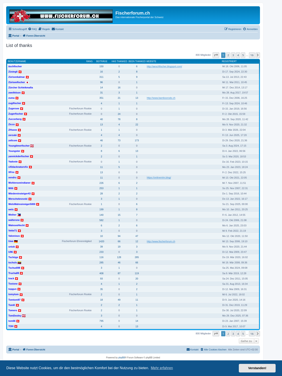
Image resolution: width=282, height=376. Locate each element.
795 (101, 321)
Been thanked (137, 61)
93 (101, 278)
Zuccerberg (15, 119)
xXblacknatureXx (18, 167)
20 (136, 278)
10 (101, 236)
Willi (10, 188)
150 (101, 66)
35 (101, 289)
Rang (89, 61)
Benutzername (17, 61)
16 (101, 71)
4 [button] (238, 55)
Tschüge (13, 257)
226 (101, 183)
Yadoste (13, 161)
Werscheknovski (18, 198)
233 (101, 252)
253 (101, 188)
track (11, 278)
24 (119, 114)
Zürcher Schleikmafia (20, 87)
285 (137, 257)
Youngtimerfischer (19, 145)
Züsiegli (13, 71)
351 (101, 98)
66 (119, 241)
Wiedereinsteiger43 (19, 193)
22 (136, 124)
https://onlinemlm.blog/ (159, 177)
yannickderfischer (18, 156)
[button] (216, 55)
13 (136, 98)
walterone (14, 220)
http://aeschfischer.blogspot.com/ (164, 66)
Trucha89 (13, 273)
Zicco (11, 124)
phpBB (121, 357)
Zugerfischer (15, 113)
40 (101, 119)
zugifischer (14, 103)
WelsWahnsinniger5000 (21, 204)
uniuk (11, 246)
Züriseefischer (16, 82)
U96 (10, 252)
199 (101, 209)
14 (101, 87)
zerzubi (12, 135)
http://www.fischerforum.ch (161, 241)
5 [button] (243, 55)
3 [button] (233, 55)
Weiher (12, 214)
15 (119, 215)
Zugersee (13, 108)
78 (119, 119)
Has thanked (119, 61)
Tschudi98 (14, 267)
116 (101, 257)
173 (137, 140)
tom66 (11, 321)
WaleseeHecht (16, 225)
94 (119, 236)
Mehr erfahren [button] (162, 368)
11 (101, 167)
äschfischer (15, 66)
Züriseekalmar (16, 77)
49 (119, 299)
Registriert (229, 61)
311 (101, 77)
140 (101, 215)
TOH (10, 326)
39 (101, 246)
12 (136, 241)
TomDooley (14, 315)
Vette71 (12, 230)
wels (11, 209)
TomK (11, 305)
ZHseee (12, 129)
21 (119, 98)
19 (119, 246)
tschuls (12, 262)
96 (101, 82)
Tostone (13, 283)
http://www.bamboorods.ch (161, 98)
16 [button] (252, 55)
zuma (11, 98)
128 (119, 257)
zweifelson (14, 92)
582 (101, 220)
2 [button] (228, 55)
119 (137, 273)
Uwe (10, 241)
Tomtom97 (14, 299)
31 (101, 92)
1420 (101, 241)
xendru (12, 177)
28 (101, 193)
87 (119, 273)
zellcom (12, 140)
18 (101, 299)
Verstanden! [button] (257, 368)
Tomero (12, 310)
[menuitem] (32, 29)
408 (101, 273)
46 (101, 140)
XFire (11, 172)
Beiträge (102, 61)
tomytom (13, 294)
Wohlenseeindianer (19, 182)
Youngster (14, 151)
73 (119, 140)
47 (136, 236)
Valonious (14, 236)
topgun (12, 289)
